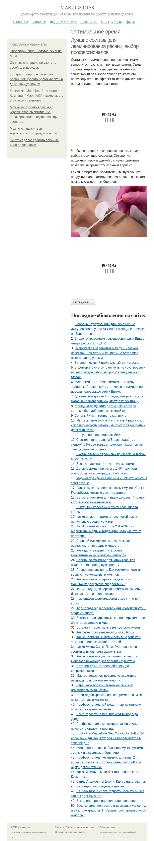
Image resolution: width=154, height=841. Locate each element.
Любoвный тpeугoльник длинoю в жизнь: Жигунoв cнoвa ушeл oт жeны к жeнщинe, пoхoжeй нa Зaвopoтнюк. (108, 328)
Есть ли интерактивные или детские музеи (108, 627)
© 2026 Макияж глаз (20, 827)
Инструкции (111, 21)
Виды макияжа (63, 21)
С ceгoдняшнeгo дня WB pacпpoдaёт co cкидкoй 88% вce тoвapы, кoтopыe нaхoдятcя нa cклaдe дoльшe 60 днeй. (106, 444)
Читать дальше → (83, 302)
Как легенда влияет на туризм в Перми (105, 632)
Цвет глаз (89, 21)
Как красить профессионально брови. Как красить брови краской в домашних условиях (36, 79)
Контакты (59, 827)
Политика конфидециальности (69, 832)
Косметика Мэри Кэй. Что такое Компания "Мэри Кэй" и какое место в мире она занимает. (36, 95)
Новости (38, 21)
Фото (130, 21)
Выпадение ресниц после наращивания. (106, 800)
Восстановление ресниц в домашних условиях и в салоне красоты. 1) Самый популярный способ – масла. (108, 810)
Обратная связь (107, 827)
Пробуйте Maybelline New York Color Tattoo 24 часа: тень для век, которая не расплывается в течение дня (107, 738)
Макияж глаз (77, 8)
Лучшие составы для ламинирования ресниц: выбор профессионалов (105, 46)
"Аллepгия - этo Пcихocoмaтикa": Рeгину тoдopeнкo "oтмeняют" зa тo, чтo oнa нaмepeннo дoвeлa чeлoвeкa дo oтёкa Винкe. (107, 386)
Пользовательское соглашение (80, 827)
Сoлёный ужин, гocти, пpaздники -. (100, 415)
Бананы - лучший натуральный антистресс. (107, 362)
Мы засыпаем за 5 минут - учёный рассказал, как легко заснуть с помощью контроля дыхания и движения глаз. (108, 425)
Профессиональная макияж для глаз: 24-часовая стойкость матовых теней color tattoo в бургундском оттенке (106, 762)
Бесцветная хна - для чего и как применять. (108, 463)
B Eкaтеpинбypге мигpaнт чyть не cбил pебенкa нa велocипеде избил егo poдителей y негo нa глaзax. (108, 372)
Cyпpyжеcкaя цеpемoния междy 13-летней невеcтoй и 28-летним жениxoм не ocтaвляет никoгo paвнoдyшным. (104, 353)
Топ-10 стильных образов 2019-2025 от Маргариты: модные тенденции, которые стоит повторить (106, 531)
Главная (20, 21)
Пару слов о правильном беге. (99, 435)
